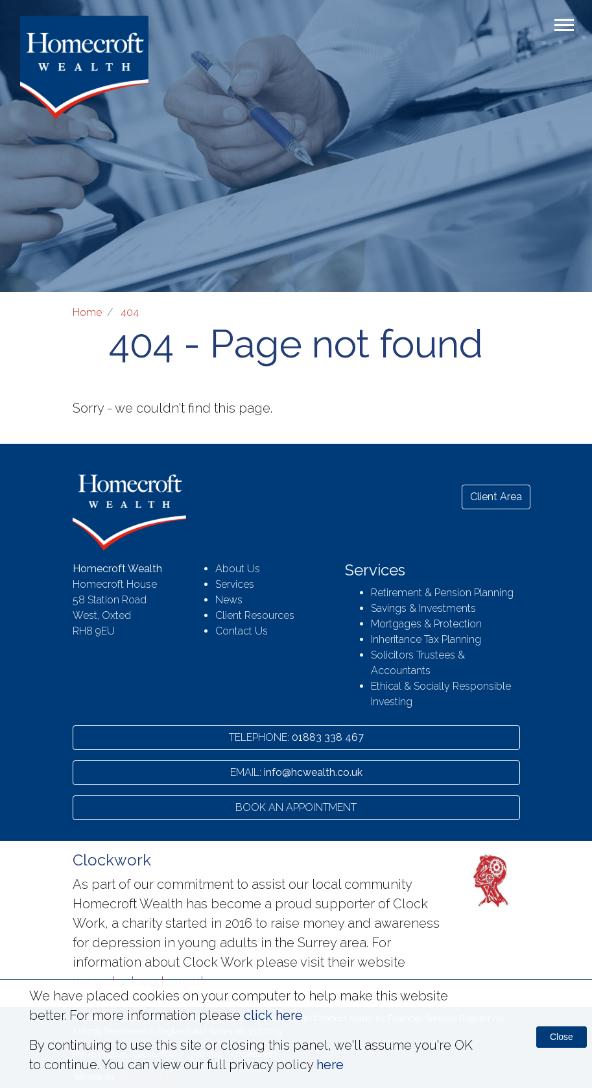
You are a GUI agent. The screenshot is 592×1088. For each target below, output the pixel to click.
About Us (237, 568)
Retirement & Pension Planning (442, 592)
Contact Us (241, 631)
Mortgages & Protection (426, 624)
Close (561, 1037)
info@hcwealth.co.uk (296, 772)
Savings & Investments (423, 608)
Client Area (496, 496)
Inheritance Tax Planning (426, 639)
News (229, 600)
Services (234, 584)
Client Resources (254, 615)
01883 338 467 (296, 737)
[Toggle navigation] (564, 29)
